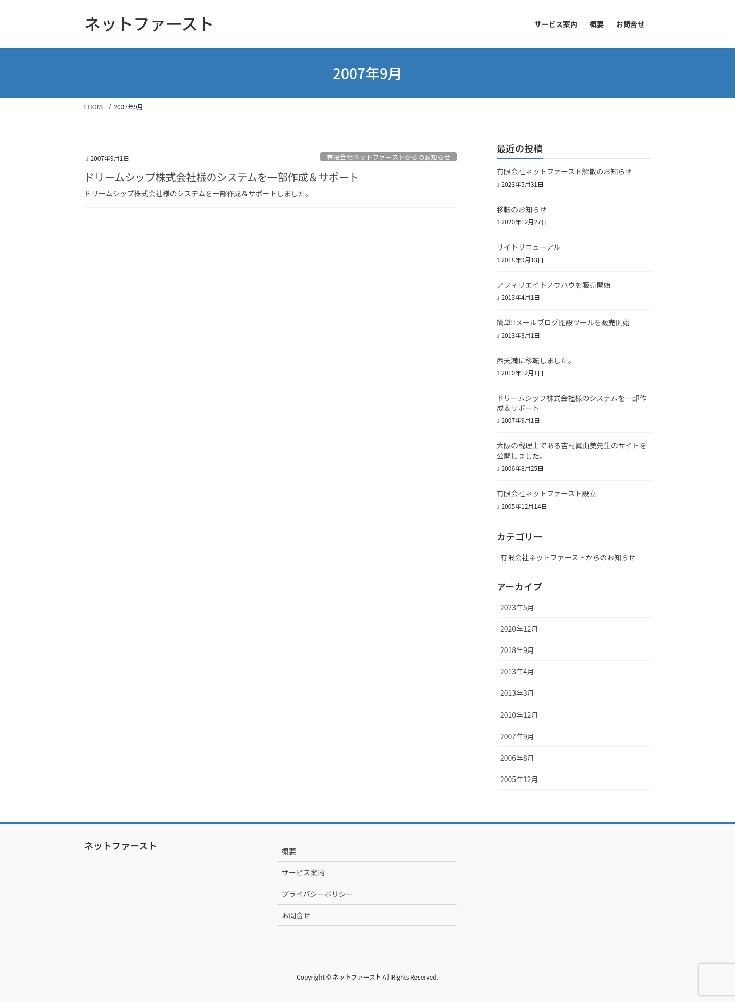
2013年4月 (517, 671)
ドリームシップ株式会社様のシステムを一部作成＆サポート (221, 176)
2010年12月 (519, 715)
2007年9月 (517, 736)
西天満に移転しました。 (536, 360)
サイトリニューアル (528, 247)
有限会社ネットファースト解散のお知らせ (564, 171)
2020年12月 (519, 628)
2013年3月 (517, 693)
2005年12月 (519, 779)
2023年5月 (517, 607)
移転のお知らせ (522, 209)
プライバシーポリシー (317, 894)
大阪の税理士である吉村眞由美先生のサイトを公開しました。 (572, 450)
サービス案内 (303, 872)
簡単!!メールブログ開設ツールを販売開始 (563, 322)
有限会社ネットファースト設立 (546, 493)
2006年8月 (517, 758)
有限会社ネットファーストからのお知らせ (388, 157)
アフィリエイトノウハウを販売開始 (554, 285)
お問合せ (296, 915)
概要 (289, 851)
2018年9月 (517, 650)
